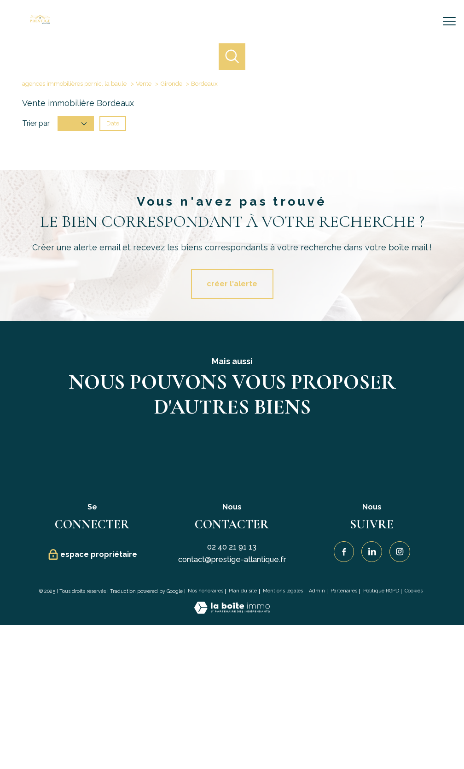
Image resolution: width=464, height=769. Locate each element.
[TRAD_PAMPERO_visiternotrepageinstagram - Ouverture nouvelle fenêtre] (399, 551)
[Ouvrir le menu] (449, 21)
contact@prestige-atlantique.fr (232, 559)
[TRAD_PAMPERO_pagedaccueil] (40, 21)
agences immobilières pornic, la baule (74, 83)
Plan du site (243, 591)
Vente (143, 83)
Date (112, 123)
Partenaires (344, 591)
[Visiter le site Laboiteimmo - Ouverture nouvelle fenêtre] (232, 611)
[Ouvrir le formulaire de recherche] (420, 21)
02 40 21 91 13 (231, 547)
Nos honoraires (205, 591)
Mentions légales (283, 591)
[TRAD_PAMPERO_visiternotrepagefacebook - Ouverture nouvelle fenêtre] (344, 551)
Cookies (414, 591)
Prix (75, 123)
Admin (317, 591)
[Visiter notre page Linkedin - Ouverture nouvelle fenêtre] (371, 551)
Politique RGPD (381, 591)
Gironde (171, 83)
